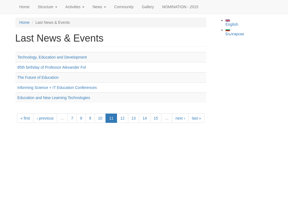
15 (156, 118)
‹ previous (45, 118)
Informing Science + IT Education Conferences (57, 87)
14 (144, 118)
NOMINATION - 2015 (180, 7)
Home (24, 7)
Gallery (148, 7)
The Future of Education (38, 77)
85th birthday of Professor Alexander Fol (52, 67)
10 (100, 118)
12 (122, 118)
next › (180, 118)
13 (134, 118)
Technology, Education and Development (52, 57)
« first (25, 118)
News (99, 7)
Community (124, 7)
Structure (47, 7)
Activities (74, 7)
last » (196, 118)
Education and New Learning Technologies (54, 97)
